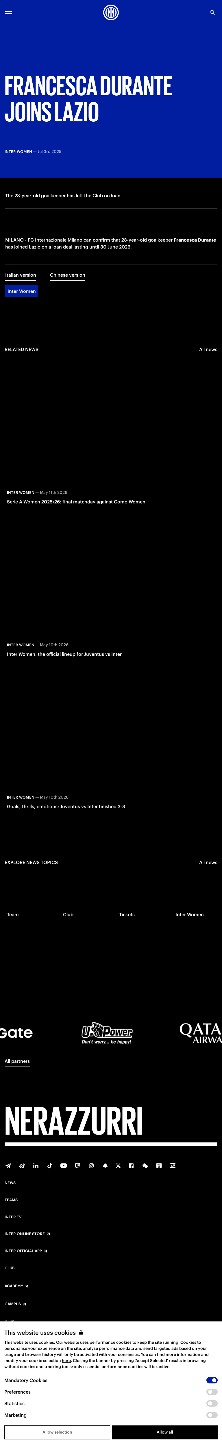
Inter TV (13, 1217)
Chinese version (67, 279)
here (66, 1360)
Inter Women (22, 295)
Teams (11, 1200)
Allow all (165, 1432)
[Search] (212, 12)
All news (208, 354)
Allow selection (57, 1432)
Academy (14, 1286)
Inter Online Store (25, 1234)
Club (9, 1268)
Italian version (20, 279)
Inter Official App (23, 1251)
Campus (13, 1304)
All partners (17, 1061)
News (10, 1183)
